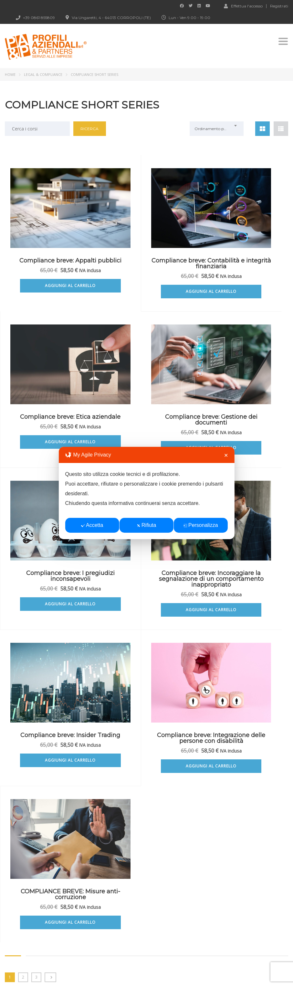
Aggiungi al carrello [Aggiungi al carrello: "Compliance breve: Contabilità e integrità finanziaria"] (146, 297)
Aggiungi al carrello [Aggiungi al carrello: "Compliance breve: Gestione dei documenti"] (49, 453)
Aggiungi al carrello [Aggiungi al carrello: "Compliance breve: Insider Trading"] (49, 621)
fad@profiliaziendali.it (43, 888)
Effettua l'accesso (243, 6)
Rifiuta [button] (146, 525)
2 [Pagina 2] (23, 682)
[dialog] (146, 493)
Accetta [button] (92, 525)
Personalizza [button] (200, 525)
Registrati (279, 6)
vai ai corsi (27, 814)
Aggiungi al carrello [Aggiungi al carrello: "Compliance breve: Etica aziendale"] (244, 291)
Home (10, 74)
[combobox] (217, 128)
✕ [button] (226, 455)
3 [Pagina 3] (36, 682)
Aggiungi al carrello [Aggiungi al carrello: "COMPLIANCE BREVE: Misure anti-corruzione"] (244, 621)
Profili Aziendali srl (86, 972)
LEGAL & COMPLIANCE (43, 74)
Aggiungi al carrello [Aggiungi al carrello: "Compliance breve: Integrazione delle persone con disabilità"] (146, 627)
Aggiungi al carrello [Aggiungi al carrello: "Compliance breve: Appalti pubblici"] (49, 291)
